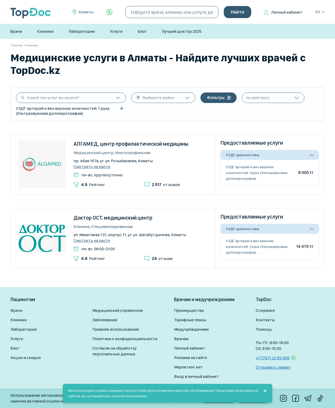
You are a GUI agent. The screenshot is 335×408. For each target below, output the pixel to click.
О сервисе (265, 310)
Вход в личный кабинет (196, 376)
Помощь (264, 329)
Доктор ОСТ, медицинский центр (113, 218)
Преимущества (189, 310)
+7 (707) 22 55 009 (272, 357)
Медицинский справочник (117, 310)
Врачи (16, 31)
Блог (142, 31)
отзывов (166, 184)
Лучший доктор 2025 (182, 31)
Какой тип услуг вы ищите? (53, 97)
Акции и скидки (25, 357)
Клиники (45, 31)
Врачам (181, 338)
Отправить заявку (273, 367)
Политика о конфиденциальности (124, 338)
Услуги (116, 31)
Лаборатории (82, 31)
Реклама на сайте (190, 357)
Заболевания (104, 319)
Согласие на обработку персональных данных (114, 351)
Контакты (265, 319)
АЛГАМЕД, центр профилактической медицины (131, 144)
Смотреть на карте (92, 166)
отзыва (162, 258)
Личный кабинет (286, 12)
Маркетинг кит (188, 367)
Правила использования (115, 329)
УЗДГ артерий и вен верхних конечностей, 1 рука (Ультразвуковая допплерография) (256, 173)
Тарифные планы (190, 319)
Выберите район (158, 97)
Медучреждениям (191, 329)
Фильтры (216, 97)
